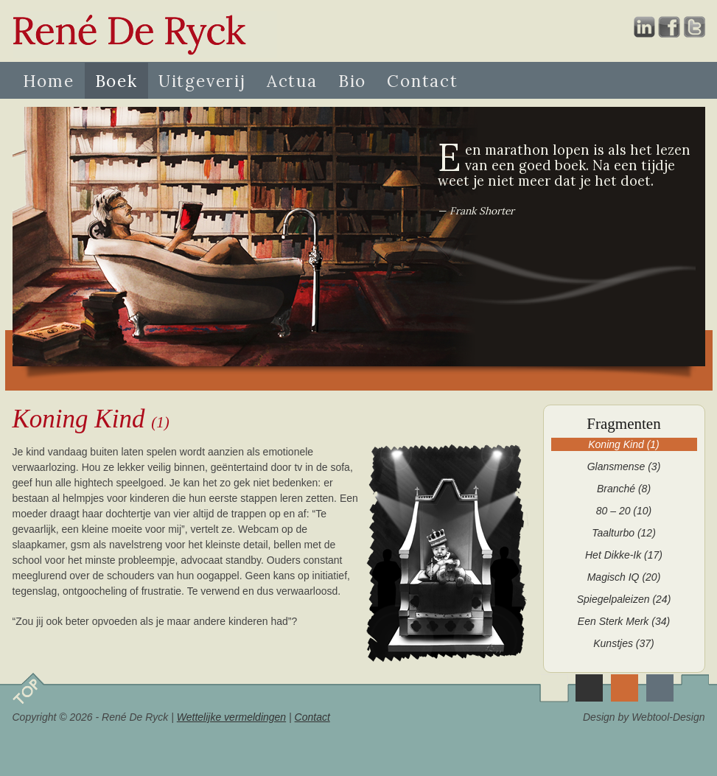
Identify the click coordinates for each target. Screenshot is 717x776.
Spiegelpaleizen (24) (624, 599)
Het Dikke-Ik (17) (623, 555)
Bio (352, 80)
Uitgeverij (202, 80)
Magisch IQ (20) (624, 577)
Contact (422, 80)
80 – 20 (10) (624, 511)
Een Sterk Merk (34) (624, 621)
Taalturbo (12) (624, 533)
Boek (116, 80)
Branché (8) (624, 488)
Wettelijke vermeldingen (231, 717)
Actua (292, 80)
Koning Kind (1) (624, 444)
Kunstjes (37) (623, 643)
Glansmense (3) (624, 466)
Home (48, 80)
